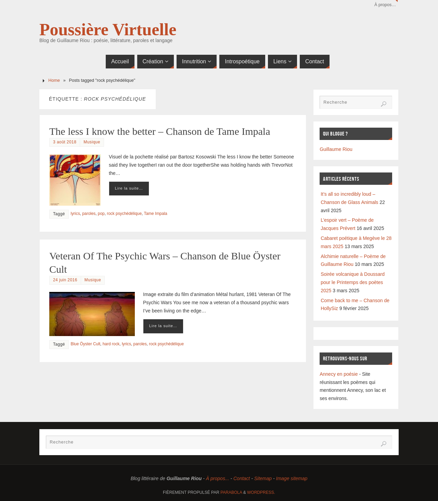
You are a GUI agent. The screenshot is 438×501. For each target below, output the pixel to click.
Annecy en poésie (339, 374)
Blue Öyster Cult (86, 344)
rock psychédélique (124, 213)
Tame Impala (155, 213)
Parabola (231, 492)
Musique (91, 142)
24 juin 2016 (65, 280)
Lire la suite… (129, 188)
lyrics (75, 213)
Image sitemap (292, 478)
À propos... (217, 478)
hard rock (111, 344)
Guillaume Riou (336, 149)
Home (54, 80)
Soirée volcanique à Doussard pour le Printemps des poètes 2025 (353, 282)
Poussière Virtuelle (107, 29)
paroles (88, 213)
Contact (241, 478)
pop (101, 213)
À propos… (385, 4)
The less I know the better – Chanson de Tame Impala (159, 131)
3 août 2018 (64, 142)
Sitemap (263, 478)
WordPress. (261, 492)
